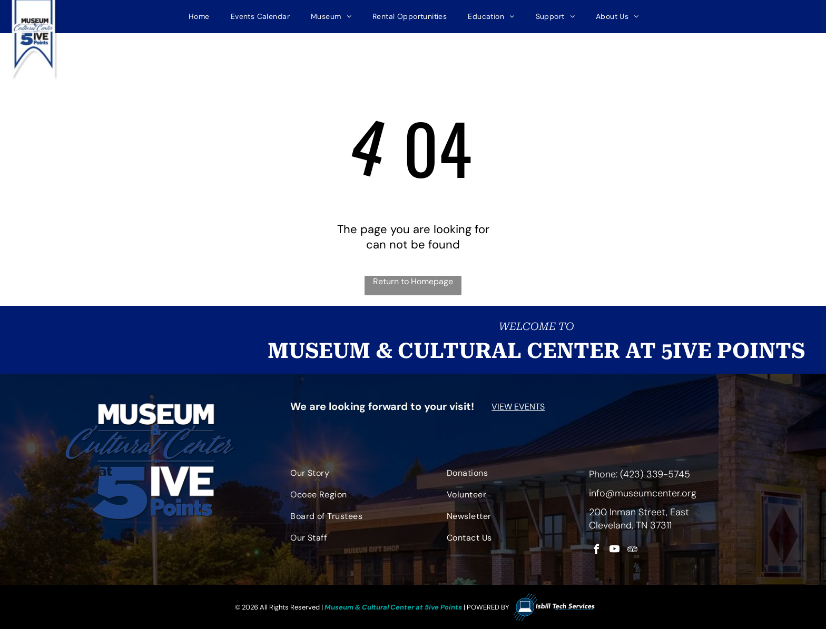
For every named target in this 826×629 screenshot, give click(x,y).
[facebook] (596, 548)
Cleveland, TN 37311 (630, 522)
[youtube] (614, 548)
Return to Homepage (413, 278)
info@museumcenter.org (642, 490)
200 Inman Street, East (639, 509)
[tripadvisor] (632, 548)
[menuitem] (199, 15)
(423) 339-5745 (655, 471)
